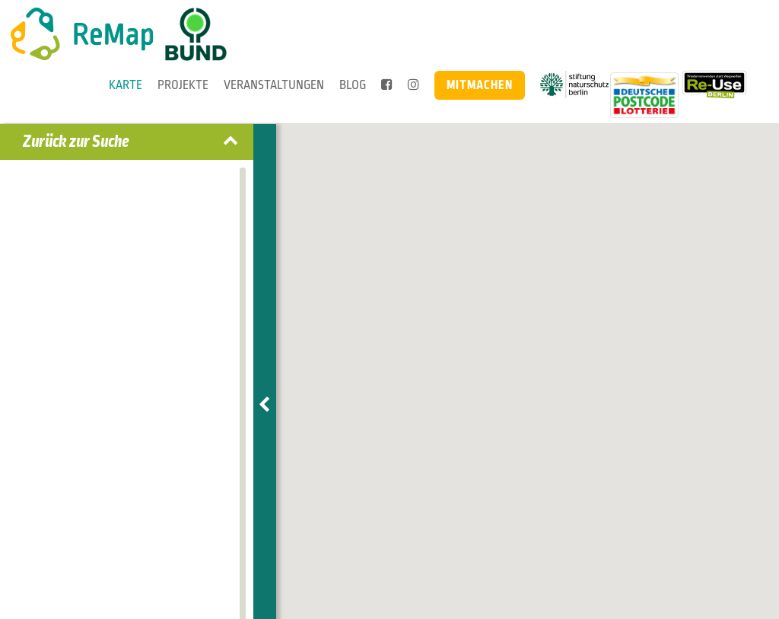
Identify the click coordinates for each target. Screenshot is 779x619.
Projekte (182, 84)
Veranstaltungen (274, 84)
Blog (352, 84)
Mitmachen (480, 84)
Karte (125, 84)
